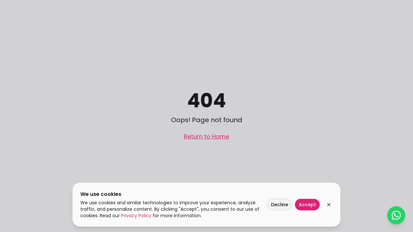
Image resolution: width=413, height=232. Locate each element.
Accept (307, 204)
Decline (279, 204)
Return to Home (206, 136)
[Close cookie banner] (329, 204)
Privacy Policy (136, 215)
